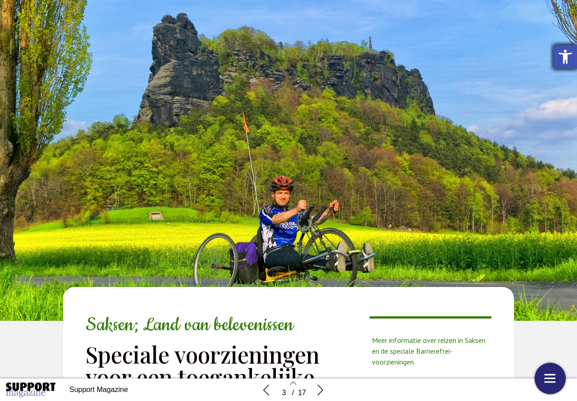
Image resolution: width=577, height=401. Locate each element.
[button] (565, 56)
